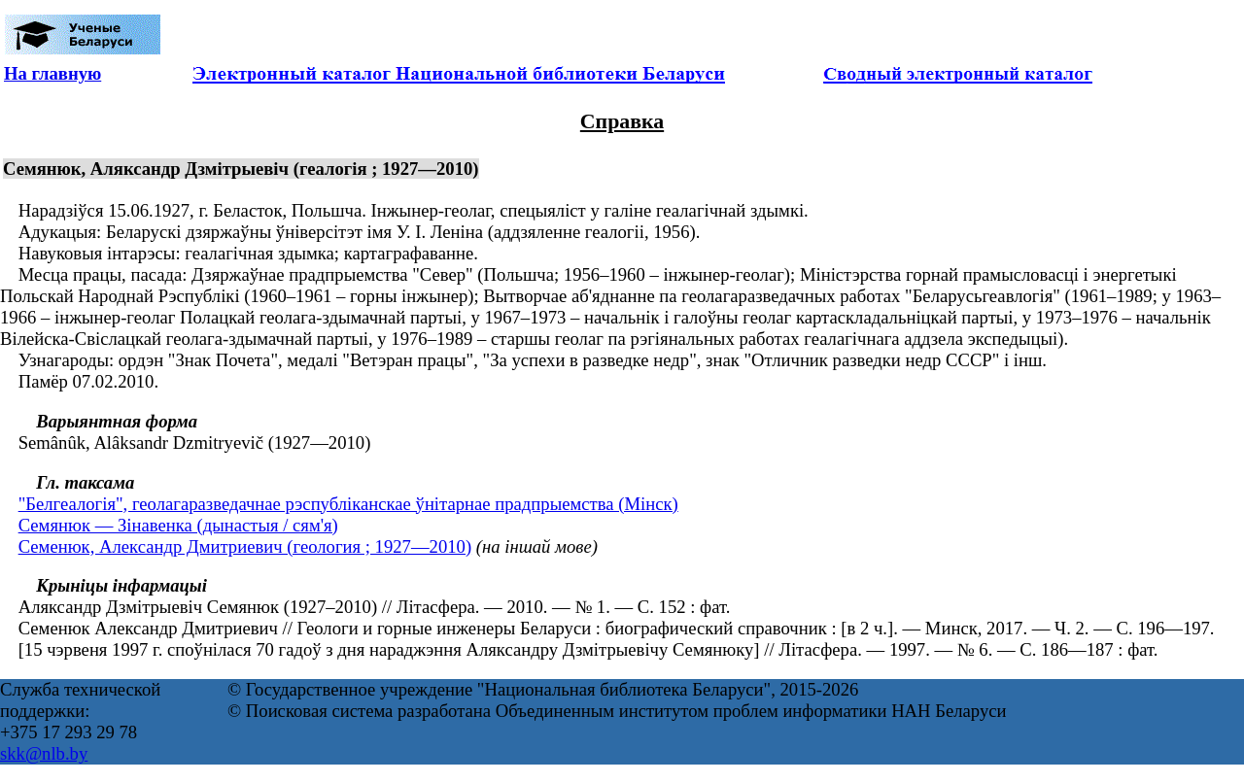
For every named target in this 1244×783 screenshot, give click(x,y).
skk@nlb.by (43, 753)
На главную (52, 73)
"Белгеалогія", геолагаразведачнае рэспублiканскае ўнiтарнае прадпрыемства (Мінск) (348, 504)
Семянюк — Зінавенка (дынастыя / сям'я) (178, 525)
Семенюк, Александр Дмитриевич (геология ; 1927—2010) (244, 546)
